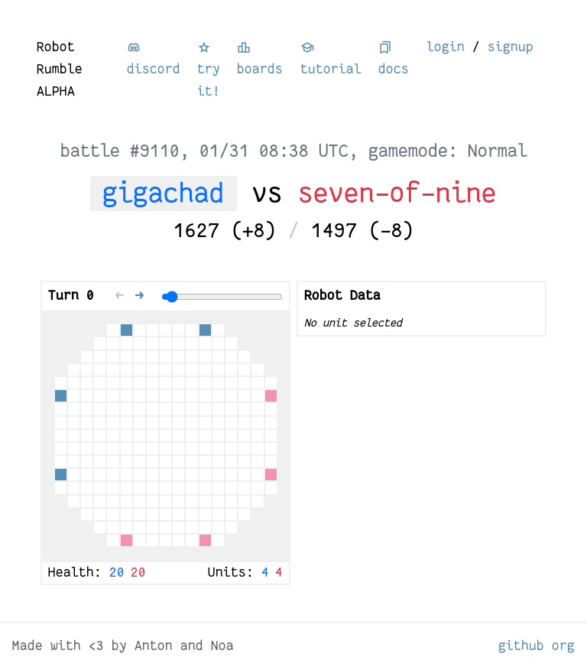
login (445, 47)
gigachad (163, 193)
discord (153, 58)
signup (510, 47)
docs (393, 58)
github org (536, 646)
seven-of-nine (397, 193)
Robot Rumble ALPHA (60, 69)
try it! (208, 69)
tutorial (331, 58)
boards (260, 58)
